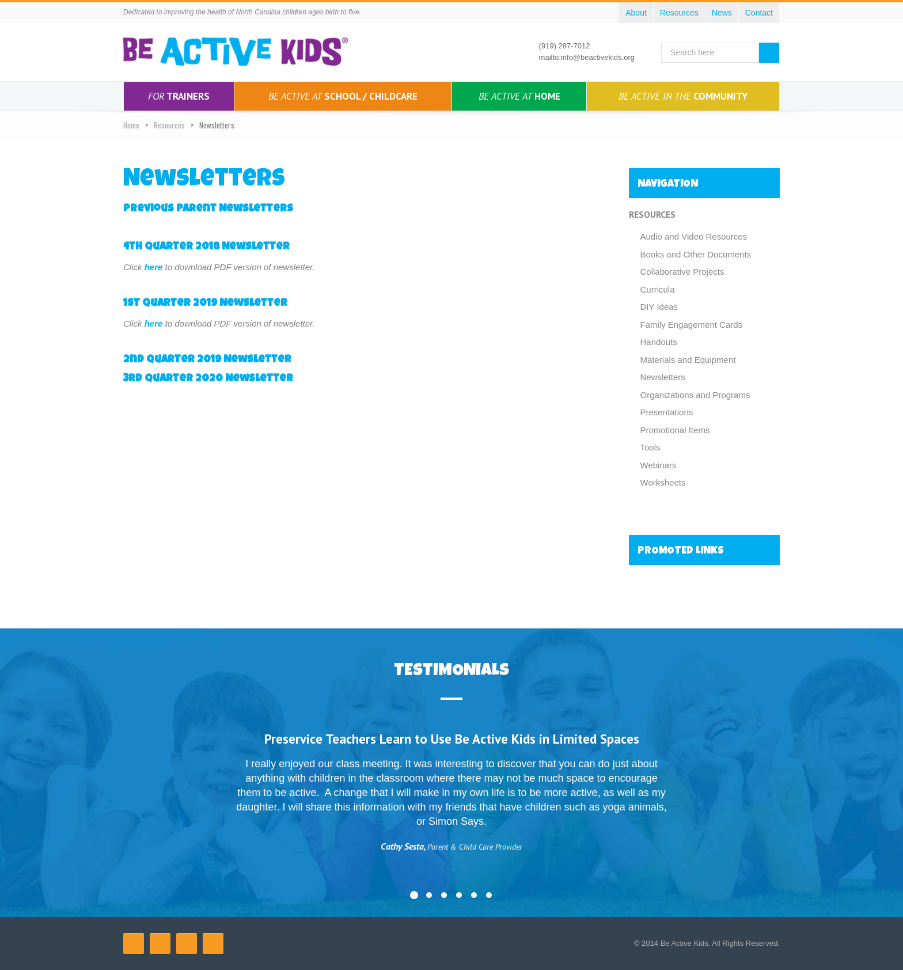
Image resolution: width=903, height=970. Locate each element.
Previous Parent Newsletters (208, 209)
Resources (169, 125)
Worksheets (663, 482)
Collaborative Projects (682, 271)
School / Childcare (343, 96)
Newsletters (662, 377)
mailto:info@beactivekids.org (587, 57)
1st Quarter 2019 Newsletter (205, 303)
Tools (650, 447)
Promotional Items (675, 430)
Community (683, 96)
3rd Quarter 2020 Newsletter (208, 379)
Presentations (666, 412)
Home (519, 96)
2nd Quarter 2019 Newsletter (207, 360)
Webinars (658, 465)
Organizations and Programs (695, 395)
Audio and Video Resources (694, 236)
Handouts (658, 342)
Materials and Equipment (688, 360)
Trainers (179, 96)
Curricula (657, 289)
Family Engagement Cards (691, 324)
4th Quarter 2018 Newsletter (206, 247)
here (154, 267)
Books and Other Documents (696, 254)
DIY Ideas (659, 307)
